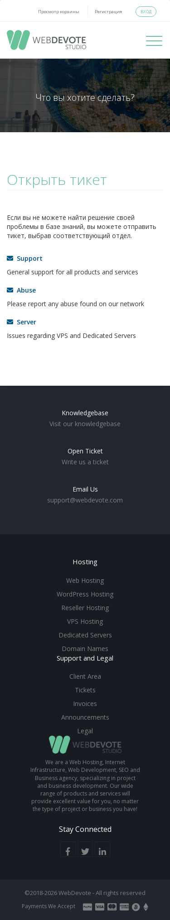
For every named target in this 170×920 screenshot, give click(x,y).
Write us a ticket (85, 462)
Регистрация (108, 12)
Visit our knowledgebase (85, 423)
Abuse (21, 290)
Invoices (85, 703)
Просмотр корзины (58, 12)
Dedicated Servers (85, 635)
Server (21, 322)
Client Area (85, 676)
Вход (146, 12)
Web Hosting (85, 580)
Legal (85, 730)
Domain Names (85, 648)
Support (25, 258)
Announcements (85, 717)
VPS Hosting (85, 621)
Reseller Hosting (85, 607)
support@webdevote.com (85, 500)
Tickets (85, 690)
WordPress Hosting (85, 594)
